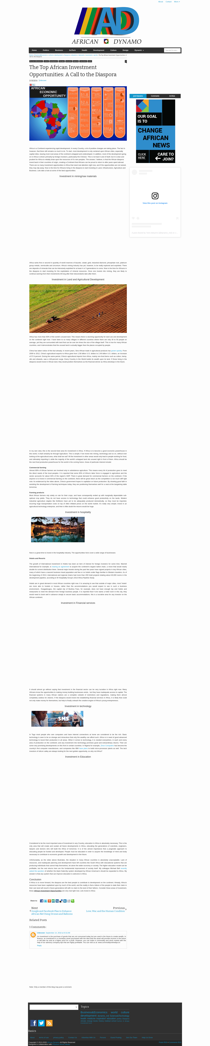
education (69, 61)
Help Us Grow (147, 1038)
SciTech (72, 50)
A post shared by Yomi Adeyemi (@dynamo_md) (152, 233)
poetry (119, 1019)
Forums (103, 1038)
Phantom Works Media (61, 1044)
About (160, 2)
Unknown (42, 80)
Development (98, 50)
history (102, 1021)
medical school (111, 1021)
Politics (46, 50)
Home (34, 50)
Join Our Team (131, 1038)
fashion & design (123, 1021)
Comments (155, 96)
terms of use (44, 1038)
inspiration (101, 1018)
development (53, 61)
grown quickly (116, 351)
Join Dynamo (138, 96)
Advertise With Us (88, 1038)
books (96, 1021)
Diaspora (61, 61)
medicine (91, 1018)
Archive (172, 96)
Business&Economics (36, 61)
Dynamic (138, 50)
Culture (113, 50)
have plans (83, 748)
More (176, 2)
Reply (39, 946)
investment (83, 61)
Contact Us (72, 1038)
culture (46, 61)
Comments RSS (175, 1042)
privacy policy (58, 1038)
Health (84, 50)
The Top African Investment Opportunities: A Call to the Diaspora (73, 71)
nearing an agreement (60, 567)
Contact (169, 2)
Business (59, 50)
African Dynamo (53, 1042)
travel (90, 1023)
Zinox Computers (107, 746)
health (83, 1018)
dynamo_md (104, 1016)
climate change (86, 1021)
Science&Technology (119, 1016)
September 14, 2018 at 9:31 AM (58, 933)
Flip (32, 85)
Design (125, 50)
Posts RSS (163, 1042)
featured (75, 61)
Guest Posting (115, 1038)
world (89, 61)
